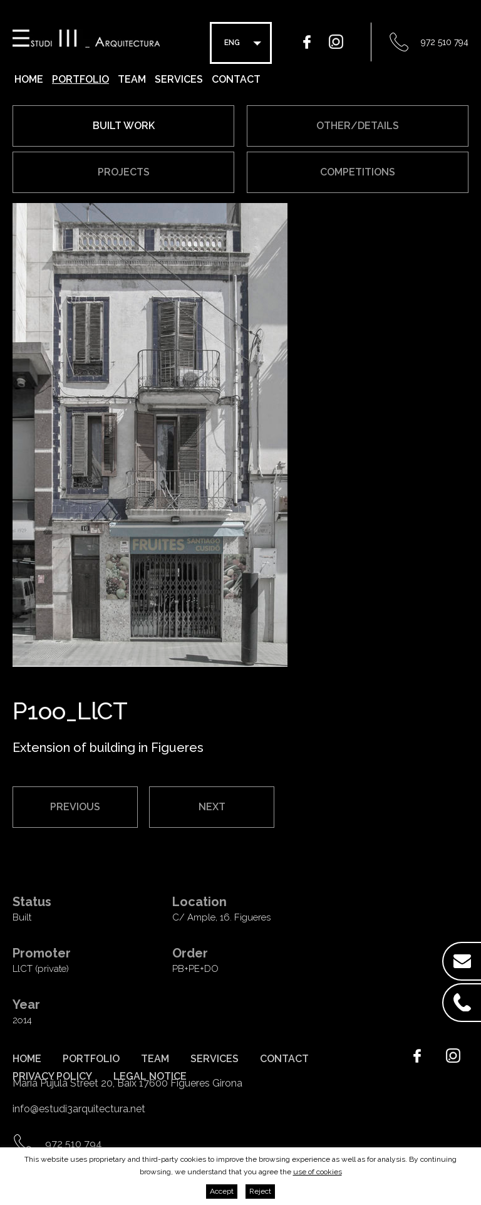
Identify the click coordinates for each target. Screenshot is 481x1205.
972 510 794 (444, 42)
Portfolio (80, 79)
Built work (124, 126)
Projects (124, 172)
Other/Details (357, 126)
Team (132, 79)
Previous (75, 807)
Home (28, 79)
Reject (260, 1191)
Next (212, 807)
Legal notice (150, 1076)
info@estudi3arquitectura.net (79, 1109)
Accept (222, 1191)
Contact (236, 79)
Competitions (357, 172)
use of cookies (317, 1171)
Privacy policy (52, 1076)
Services (179, 79)
